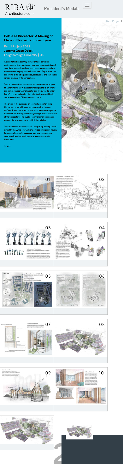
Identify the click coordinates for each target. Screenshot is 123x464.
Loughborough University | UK (24, 55)
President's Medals (62, 8)
